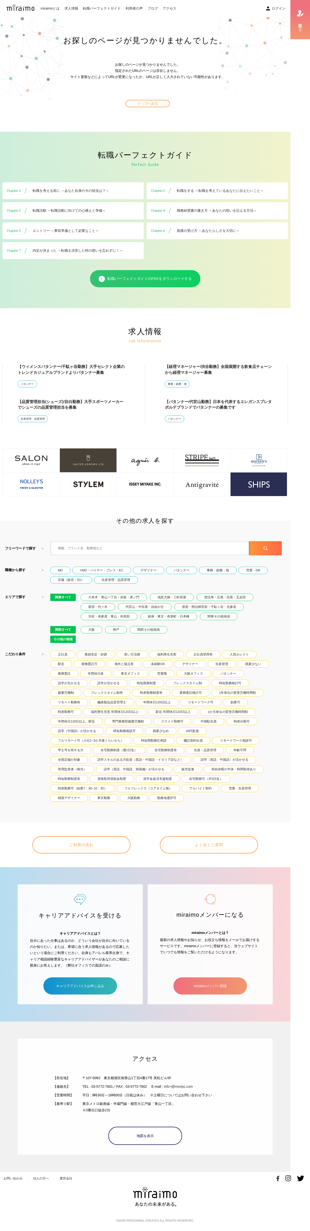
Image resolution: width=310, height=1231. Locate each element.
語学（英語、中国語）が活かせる (224, 759)
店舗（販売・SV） (71, 580)
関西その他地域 (148, 629)
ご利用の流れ (81, 845)
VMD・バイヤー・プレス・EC (101, 570)
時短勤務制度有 (69, 779)
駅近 (61, 664)
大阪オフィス (193, 673)
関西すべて (63, 629)
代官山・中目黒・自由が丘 (145, 607)
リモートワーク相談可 (236, 740)
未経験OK (158, 664)
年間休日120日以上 (157, 702)
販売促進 (187, 769)
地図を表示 (145, 1136)
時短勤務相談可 (124, 731)
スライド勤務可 (172, 721)
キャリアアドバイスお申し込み (80, 986)
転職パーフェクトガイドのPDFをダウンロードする (145, 279)
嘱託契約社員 (193, 740)
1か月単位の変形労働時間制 (228, 712)
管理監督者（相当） (72, 769)
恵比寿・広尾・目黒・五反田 (225, 597)
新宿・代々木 (97, 607)
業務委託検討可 (191, 692)
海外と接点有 (124, 664)
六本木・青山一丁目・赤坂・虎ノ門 (113, 597)
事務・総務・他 (177, 383)
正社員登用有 (203, 654)
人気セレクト (239, 654)
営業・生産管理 (240, 788)
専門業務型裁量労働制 (128, 721)
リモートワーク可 (200, 702)
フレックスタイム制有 (107, 692)
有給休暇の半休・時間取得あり (233, 769)
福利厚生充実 (166, 654)
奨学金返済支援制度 (157, 779)
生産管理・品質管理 (33, 418)
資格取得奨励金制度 (111, 779)
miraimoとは (50, 8)
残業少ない (253, 664)
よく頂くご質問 (209, 845)
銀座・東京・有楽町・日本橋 (168, 616)
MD (60, 570)
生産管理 (221, 664)
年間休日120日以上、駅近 (76, 721)
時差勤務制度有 (151, 692)
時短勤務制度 (146, 683)
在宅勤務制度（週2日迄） (119, 750)
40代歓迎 (192, 731)
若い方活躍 (132, 654)
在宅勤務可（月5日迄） (206, 779)
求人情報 (71, 8)
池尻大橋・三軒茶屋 (171, 597)
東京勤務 (103, 798)
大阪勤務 (133, 798)
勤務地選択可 (166, 798)
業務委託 (64, 673)
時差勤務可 (66, 712)
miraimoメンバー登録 (210, 986)
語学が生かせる (69, 683)
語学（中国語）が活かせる (77, 731)
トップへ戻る (147, 103)
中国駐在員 (209, 721)
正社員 (62, 654)
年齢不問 (239, 750)
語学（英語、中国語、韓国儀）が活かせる (134, 769)
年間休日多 (96, 673)
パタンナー (27, 383)
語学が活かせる (108, 683)
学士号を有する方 (70, 750)
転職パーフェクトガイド (102, 8)
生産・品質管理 (205, 750)
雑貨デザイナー (69, 798)
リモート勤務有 (69, 702)
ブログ (153, 8)
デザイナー (148, 570)
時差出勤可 (242, 721)
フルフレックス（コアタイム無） (148, 788)
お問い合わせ (13, 1178)
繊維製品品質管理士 (111, 702)
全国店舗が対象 (69, 759)
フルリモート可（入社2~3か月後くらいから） (91, 740)
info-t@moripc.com (178, 1086)
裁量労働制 (66, 692)
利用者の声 (134, 8)
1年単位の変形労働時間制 (237, 692)
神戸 (116, 629)
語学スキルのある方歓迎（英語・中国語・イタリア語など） (140, 759)
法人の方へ (41, 1178)
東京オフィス (130, 673)
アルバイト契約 (200, 788)
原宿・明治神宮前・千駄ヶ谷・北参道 (209, 607)
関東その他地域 (218, 616)
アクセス (169, 8)
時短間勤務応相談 (154, 740)
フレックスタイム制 (187, 683)
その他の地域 (63, 639)
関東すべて (63, 597)
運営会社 (66, 1178)
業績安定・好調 (96, 654)
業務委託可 (89, 664)
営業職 (162, 673)
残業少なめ (161, 731)
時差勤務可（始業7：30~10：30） (82, 788)
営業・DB (253, 570)
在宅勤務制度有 (166, 750)
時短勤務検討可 (230, 683)
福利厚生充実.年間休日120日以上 (115, 712)
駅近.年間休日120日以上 (173, 712)
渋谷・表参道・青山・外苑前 (109, 616)
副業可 (235, 702)
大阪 (91, 629)
